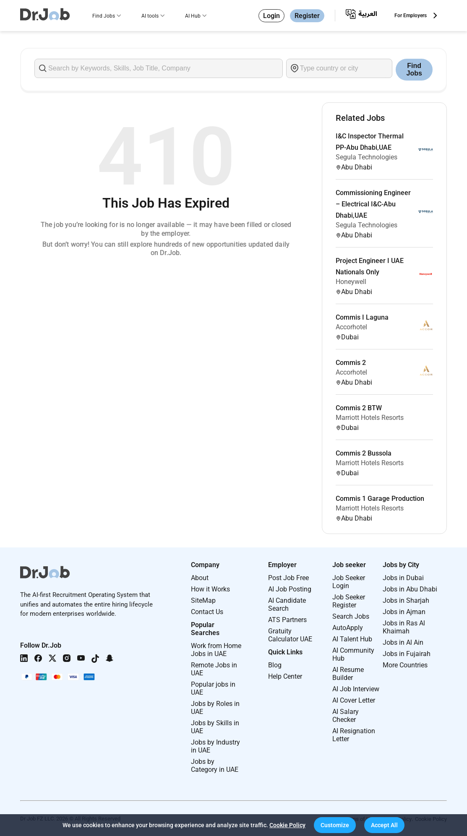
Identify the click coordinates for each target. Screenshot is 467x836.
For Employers (410, 15)
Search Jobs (350, 616)
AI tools (150, 16)
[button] (335, 825)
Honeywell (351, 282)
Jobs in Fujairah (406, 654)
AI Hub (193, 16)
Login (271, 16)
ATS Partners (287, 620)
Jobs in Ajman (404, 612)
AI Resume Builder (348, 674)
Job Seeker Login (348, 582)
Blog (275, 665)
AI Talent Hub (352, 639)
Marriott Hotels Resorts (370, 418)
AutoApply (347, 628)
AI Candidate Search (287, 604)
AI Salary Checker (345, 716)
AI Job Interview (355, 689)
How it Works (210, 589)
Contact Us (207, 612)
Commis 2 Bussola (363, 453)
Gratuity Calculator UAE (290, 635)
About (200, 578)
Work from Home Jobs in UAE (216, 650)
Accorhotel (351, 327)
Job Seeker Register (348, 601)
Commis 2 (351, 363)
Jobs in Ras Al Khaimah (404, 627)
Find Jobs (103, 16)
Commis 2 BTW (359, 408)
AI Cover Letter (353, 700)
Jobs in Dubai (403, 578)
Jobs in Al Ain (403, 642)
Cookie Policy (287, 825)
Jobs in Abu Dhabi (410, 589)
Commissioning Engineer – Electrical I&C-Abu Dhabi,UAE (373, 204)
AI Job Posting (289, 589)
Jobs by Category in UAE (214, 765)
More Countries (405, 665)
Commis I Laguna (362, 317)
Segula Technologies (366, 157)
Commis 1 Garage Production (380, 499)
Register (307, 16)
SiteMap (203, 600)
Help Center (285, 676)
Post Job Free (288, 578)
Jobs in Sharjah (406, 600)
